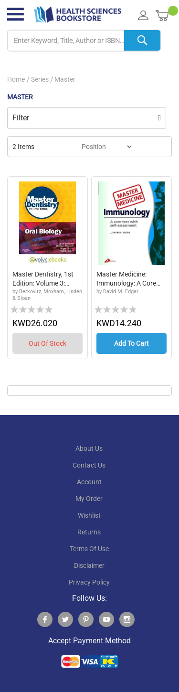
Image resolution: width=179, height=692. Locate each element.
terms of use (89, 549)
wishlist (89, 515)
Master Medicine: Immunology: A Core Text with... (126, 279)
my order (89, 498)
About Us (89, 448)
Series (40, 79)
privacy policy (89, 582)
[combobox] (84, 41)
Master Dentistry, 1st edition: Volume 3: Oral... (43, 279)
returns (89, 532)
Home (16, 79)
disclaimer (89, 565)
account (89, 482)
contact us (89, 465)
